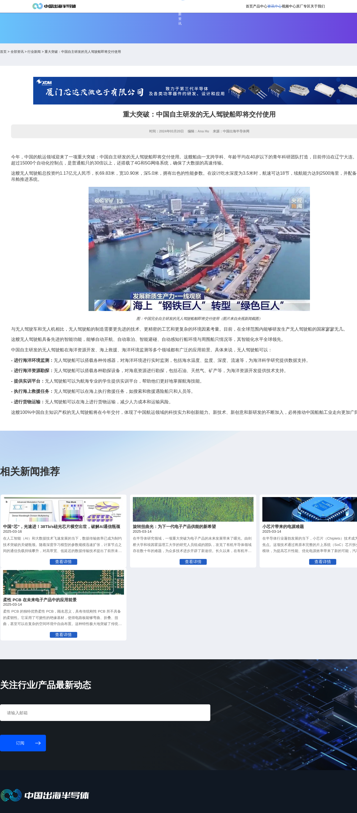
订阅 (99, 7)
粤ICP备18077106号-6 (167, 805)
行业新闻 (79, 61)
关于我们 (302, 25)
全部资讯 (61, 61)
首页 (202, 25)
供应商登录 (289, 7)
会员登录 (269, 7)
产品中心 (219, 25)
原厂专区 (281, 25)
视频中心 (260, 25)
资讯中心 (240, 25)
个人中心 (251, 7)
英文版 (307, 7)
